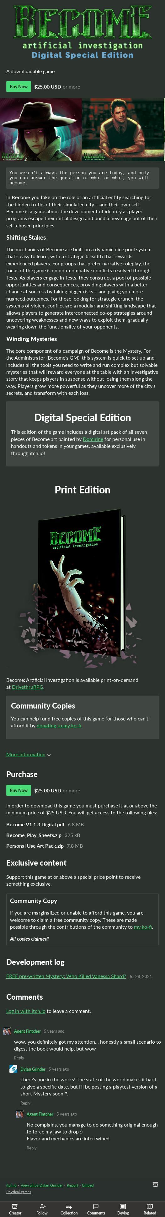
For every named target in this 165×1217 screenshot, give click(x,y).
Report (72, 1188)
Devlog (123, 1209)
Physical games (18, 1194)
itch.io (11, 1188)
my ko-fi (143, 929)
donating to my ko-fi (59, 728)
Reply (19, 1060)
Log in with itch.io (25, 1014)
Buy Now (19, 86)
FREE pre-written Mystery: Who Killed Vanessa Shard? (66, 979)
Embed (88, 1188)
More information (28, 757)
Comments (96, 1209)
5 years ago (54, 1033)
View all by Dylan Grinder (42, 1188)
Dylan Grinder (32, 1071)
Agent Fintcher (27, 1033)
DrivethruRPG (27, 690)
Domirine (93, 442)
